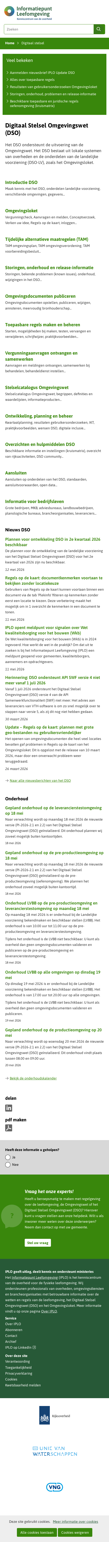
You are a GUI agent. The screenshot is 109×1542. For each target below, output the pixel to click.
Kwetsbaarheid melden (23, 1385)
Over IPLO (49, 1311)
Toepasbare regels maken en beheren (42, 324)
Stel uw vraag (37, 1243)
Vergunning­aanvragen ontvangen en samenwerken (41, 355)
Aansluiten (16, 472)
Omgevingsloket (21, 210)
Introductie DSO (21, 182)
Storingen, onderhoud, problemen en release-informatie (53, 94)
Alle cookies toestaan (37, 1532)
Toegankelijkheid (18, 1367)
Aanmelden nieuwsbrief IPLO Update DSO (42, 73)
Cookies (11, 1379)
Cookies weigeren (75, 1532)
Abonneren (13, 1330)
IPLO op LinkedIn (20, 1347)
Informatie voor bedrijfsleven (34, 501)
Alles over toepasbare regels (32, 80)
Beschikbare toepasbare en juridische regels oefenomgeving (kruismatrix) (44, 103)
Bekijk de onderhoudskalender (31, 1078)
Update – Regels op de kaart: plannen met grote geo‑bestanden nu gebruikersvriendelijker (49, 730)
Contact (11, 1336)
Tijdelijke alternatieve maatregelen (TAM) (46, 239)
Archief (10, 1341)
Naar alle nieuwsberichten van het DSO (38, 780)
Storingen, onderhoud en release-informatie (49, 267)
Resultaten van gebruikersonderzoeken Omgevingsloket (53, 87)
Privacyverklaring (18, 1373)
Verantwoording (17, 1361)
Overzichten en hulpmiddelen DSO (40, 444)
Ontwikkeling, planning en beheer (39, 415)
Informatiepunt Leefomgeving (35, 1277)
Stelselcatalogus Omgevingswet (36, 387)
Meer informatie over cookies (75, 1521)
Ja (13, 1157)
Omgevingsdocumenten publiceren (40, 296)
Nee (15, 1164)
